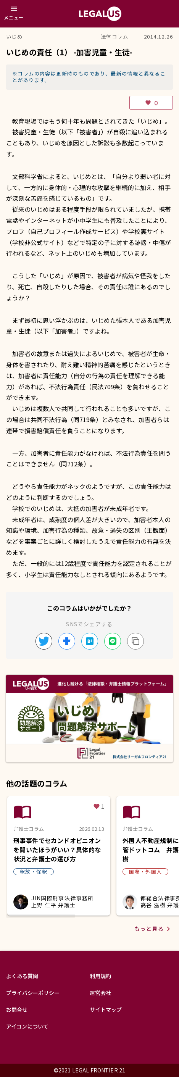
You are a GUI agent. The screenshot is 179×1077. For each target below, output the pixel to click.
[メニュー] (13, 13)
